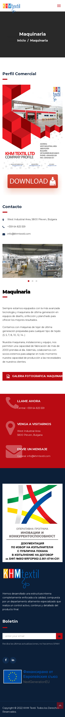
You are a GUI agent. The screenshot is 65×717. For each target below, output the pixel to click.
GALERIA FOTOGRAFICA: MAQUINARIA (35, 376)
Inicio (21, 40)
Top (60, 705)
